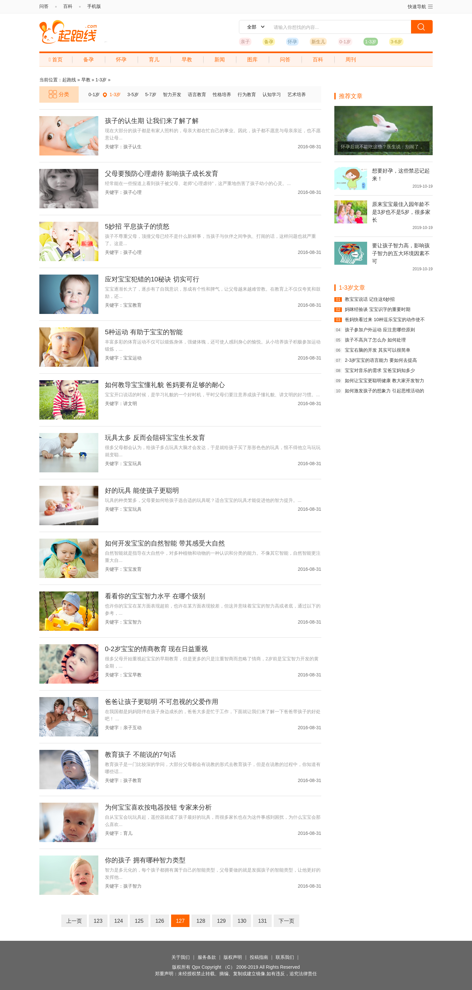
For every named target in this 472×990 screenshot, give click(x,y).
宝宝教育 (132, 305)
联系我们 (285, 957)
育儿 (154, 59)
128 (200, 921)
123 (98, 921)
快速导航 (420, 6)
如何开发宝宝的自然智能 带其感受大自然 (165, 543)
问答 (44, 6)
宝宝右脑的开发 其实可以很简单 (377, 350)
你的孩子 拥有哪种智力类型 (145, 860)
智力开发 (172, 94)
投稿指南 (259, 957)
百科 (67, 6)
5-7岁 (150, 94)
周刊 (350, 59)
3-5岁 (132, 94)
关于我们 (180, 957)
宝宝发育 (132, 569)
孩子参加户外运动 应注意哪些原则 (380, 329)
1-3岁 (370, 41)
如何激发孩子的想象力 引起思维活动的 (384, 390)
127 (180, 921)
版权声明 (233, 957)
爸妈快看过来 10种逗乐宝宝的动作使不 (384, 319)
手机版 (94, 6)
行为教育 (247, 94)
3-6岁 (396, 41)
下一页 (286, 921)
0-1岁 (345, 41)
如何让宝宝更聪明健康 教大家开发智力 (384, 380)
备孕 (268, 41)
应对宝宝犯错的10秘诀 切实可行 (152, 279)
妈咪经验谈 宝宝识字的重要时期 (377, 309)
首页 (56, 59)
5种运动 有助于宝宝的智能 (144, 332)
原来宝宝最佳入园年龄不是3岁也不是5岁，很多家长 (401, 212)
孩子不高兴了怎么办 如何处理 (375, 339)
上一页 (74, 921)
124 (118, 921)
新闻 (219, 59)
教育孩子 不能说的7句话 (140, 754)
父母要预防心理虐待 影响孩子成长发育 (161, 173)
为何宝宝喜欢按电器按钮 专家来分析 (158, 807)
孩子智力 (132, 886)
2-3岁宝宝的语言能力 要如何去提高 (381, 360)
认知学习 (272, 94)
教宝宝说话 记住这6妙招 (370, 299)
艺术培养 (296, 94)
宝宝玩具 (132, 463)
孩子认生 (132, 146)
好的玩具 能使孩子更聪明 (142, 490)
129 (221, 921)
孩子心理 (132, 192)
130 (242, 921)
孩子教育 (132, 780)
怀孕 (292, 41)
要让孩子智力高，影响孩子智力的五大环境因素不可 (401, 253)
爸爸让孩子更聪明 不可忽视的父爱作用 (161, 701)
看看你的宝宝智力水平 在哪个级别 (155, 596)
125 (139, 921)
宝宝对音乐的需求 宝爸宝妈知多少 (380, 370)
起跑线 (68, 32)
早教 (187, 59)
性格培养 (222, 94)
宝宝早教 (132, 674)
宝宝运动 (132, 358)
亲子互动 (132, 727)
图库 (252, 59)
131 (262, 921)
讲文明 (130, 403)
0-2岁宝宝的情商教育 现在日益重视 (156, 648)
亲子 (245, 41)
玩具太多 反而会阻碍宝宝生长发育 (155, 437)
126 (159, 921)
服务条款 (207, 957)
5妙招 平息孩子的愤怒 (137, 226)
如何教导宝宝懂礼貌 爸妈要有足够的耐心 (165, 384)
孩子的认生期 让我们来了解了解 (152, 120)
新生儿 (318, 41)
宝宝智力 (132, 622)
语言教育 (197, 94)
